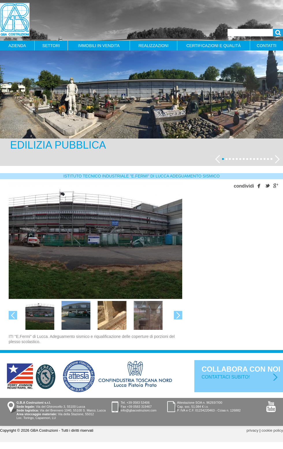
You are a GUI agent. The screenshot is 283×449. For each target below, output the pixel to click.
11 (257, 159)
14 (268, 159)
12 (261, 159)
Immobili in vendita (99, 45)
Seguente (282, 156)
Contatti (266, 45)
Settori (51, 45)
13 (264, 159)
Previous (212, 156)
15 (271, 159)
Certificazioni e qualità (214, 45)
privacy (252, 430)
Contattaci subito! (226, 377)
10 (254, 159)
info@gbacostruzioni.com (139, 410)
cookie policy (272, 430)
